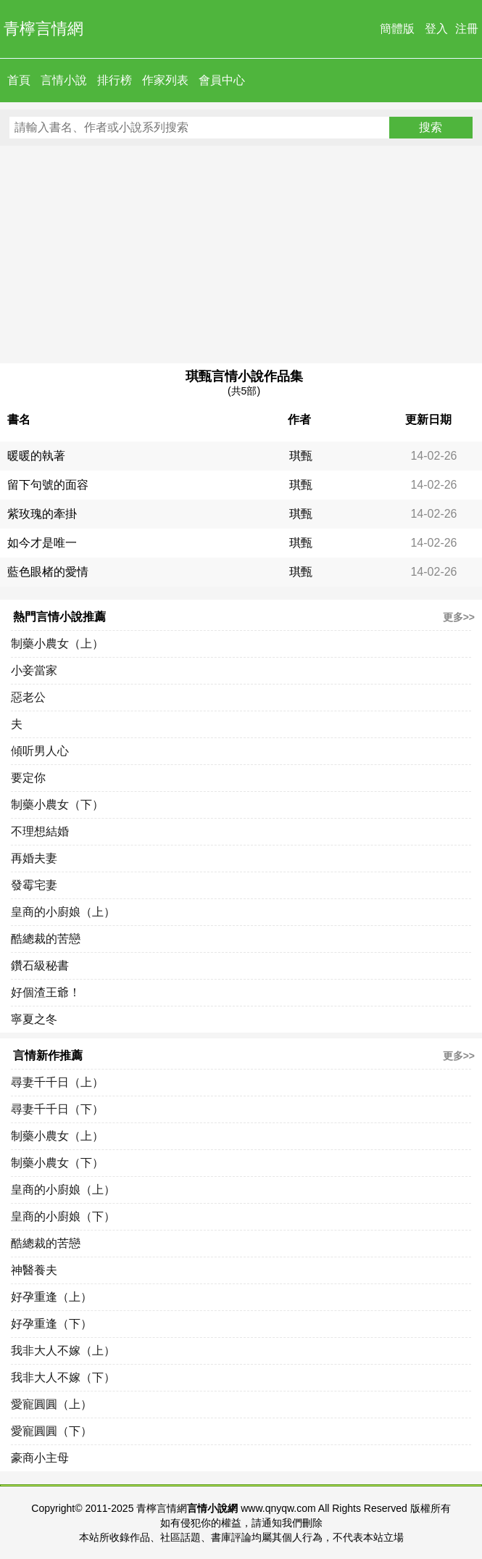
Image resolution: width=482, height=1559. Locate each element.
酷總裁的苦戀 (45, 938)
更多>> (459, 617)
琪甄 (300, 456)
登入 (436, 28)
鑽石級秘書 (40, 965)
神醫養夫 (34, 1270)
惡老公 (28, 697)
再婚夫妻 (34, 858)
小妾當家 (34, 670)
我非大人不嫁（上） (63, 1350)
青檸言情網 (43, 29)
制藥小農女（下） (57, 804)
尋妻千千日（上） (57, 1082)
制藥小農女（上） (57, 643)
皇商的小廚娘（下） (63, 1216)
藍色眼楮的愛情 (47, 572)
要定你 (28, 778)
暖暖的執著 (36, 456)
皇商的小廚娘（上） (63, 912)
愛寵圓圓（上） (51, 1404)
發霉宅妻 (34, 885)
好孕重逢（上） (51, 1297)
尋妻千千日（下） (57, 1109)
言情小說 (64, 80)
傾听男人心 (40, 751)
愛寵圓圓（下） (51, 1431)
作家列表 (165, 80)
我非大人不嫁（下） (63, 1377)
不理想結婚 (40, 831)
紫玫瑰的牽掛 (42, 514)
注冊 (466, 28)
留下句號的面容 (47, 485)
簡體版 (397, 28)
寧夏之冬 (34, 1019)
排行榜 (114, 80)
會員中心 (222, 80)
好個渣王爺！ (45, 992)
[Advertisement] (241, 254)
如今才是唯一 (42, 543)
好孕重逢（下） (51, 1324)
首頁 (18, 80)
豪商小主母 (40, 1458)
